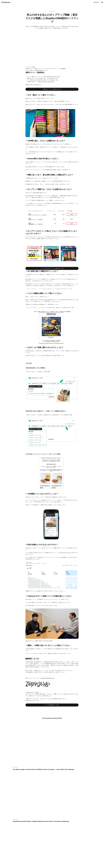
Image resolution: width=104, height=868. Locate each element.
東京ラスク (28, 94)
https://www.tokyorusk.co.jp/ (47, 674)
